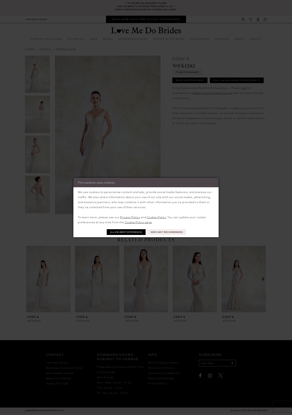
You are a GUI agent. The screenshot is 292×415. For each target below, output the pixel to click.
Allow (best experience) (122, 232)
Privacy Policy (130, 217)
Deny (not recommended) (171, 232)
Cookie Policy (156, 217)
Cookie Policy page (138, 222)
